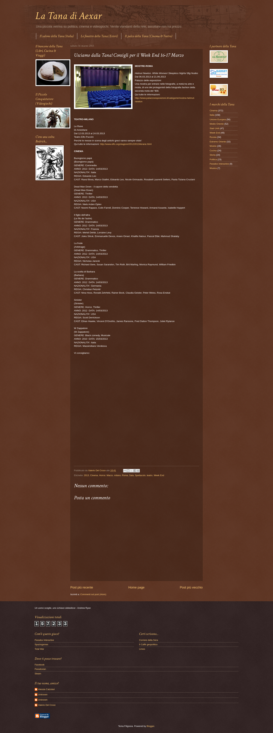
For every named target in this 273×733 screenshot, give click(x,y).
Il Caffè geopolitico (148, 644)
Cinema (94, 475)
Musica (213, 168)
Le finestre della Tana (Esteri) (99, 36)
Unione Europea (218, 119)
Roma (125, 475)
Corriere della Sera (148, 640)
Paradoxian (40, 669)
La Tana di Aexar (69, 16)
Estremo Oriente (218, 141)
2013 (86, 475)
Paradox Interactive (219, 163)
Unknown (43, 694)
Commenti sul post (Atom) (93, 594)
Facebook (40, 664)
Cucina (213, 150)
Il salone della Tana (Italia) (57, 36)
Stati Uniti (214, 128)
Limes (142, 649)
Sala (131, 475)
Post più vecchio (191, 587)
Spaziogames (41, 644)
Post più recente (81, 587)
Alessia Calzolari (46, 689)
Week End (159, 475)
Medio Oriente (217, 124)
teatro (150, 475)
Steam (38, 673)
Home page (136, 587)
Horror (102, 475)
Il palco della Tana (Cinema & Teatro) (148, 36)
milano (117, 475)
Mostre (213, 146)
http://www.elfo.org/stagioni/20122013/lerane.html (126, 144)
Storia (213, 155)
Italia (212, 115)
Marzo (110, 475)
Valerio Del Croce (47, 705)
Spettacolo (140, 475)
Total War (39, 649)
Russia (213, 137)
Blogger (150, 726)
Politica (213, 159)
